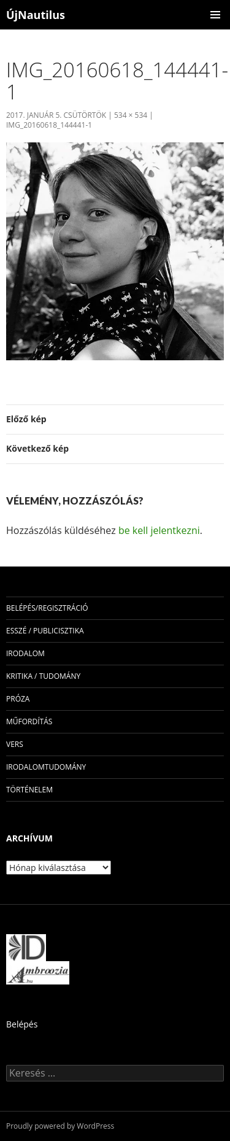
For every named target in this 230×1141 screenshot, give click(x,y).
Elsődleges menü (215, 14)
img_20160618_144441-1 (49, 125)
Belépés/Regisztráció (47, 608)
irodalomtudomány (46, 767)
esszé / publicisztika (45, 630)
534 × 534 (130, 115)
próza (17, 699)
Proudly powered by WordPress (60, 1126)
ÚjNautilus (35, 14)
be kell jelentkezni (159, 530)
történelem (29, 789)
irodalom (25, 653)
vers (14, 744)
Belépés (21, 1024)
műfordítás (29, 721)
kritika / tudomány (43, 676)
